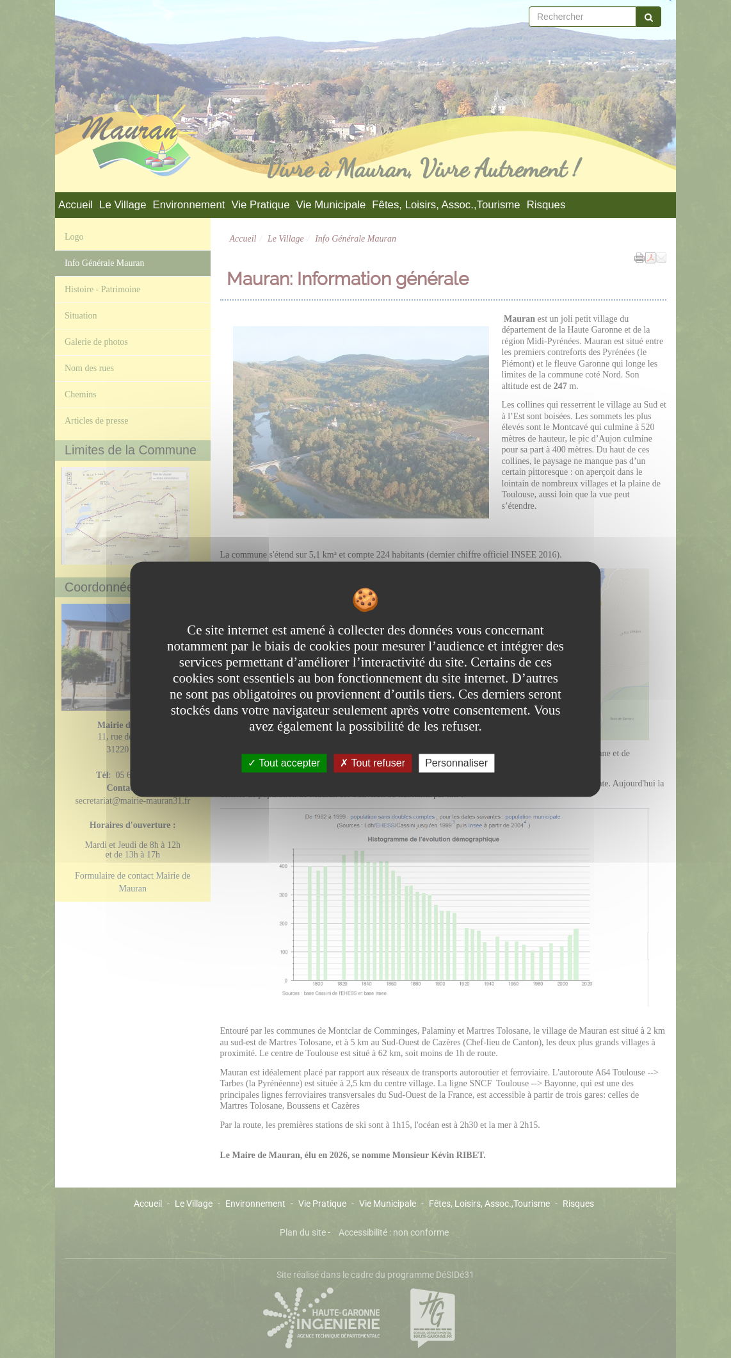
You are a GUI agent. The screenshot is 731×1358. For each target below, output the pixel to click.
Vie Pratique (260, 205)
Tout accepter (284, 763)
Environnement (189, 205)
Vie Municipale (331, 205)
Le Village (122, 205)
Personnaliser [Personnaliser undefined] (456, 763)
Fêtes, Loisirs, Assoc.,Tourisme (446, 205)
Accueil (75, 205)
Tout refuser (372, 763)
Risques (546, 205)
